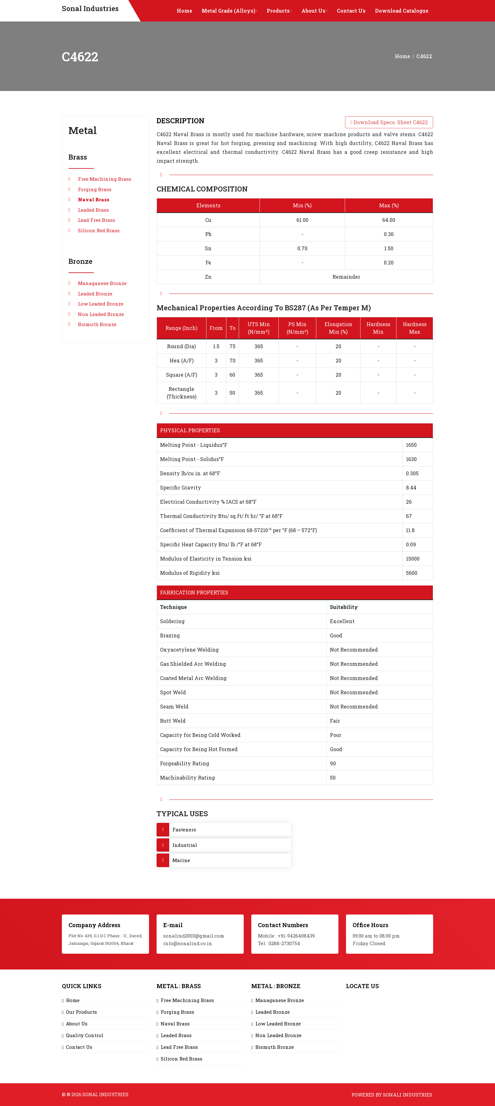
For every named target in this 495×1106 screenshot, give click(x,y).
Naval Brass (93, 199)
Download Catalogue (401, 10)
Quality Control (84, 1035)
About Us (314, 10)
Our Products (81, 1012)
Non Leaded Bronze (101, 314)
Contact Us (351, 10)
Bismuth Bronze (97, 324)
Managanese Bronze (102, 283)
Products (279, 10)
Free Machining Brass (104, 179)
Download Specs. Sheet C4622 (389, 122)
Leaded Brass (93, 210)
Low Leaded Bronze (100, 304)
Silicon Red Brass (99, 230)
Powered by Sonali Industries (391, 1094)
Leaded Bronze (95, 293)
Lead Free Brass (96, 220)
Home (184, 10)
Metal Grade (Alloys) (229, 10)
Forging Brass (94, 189)
